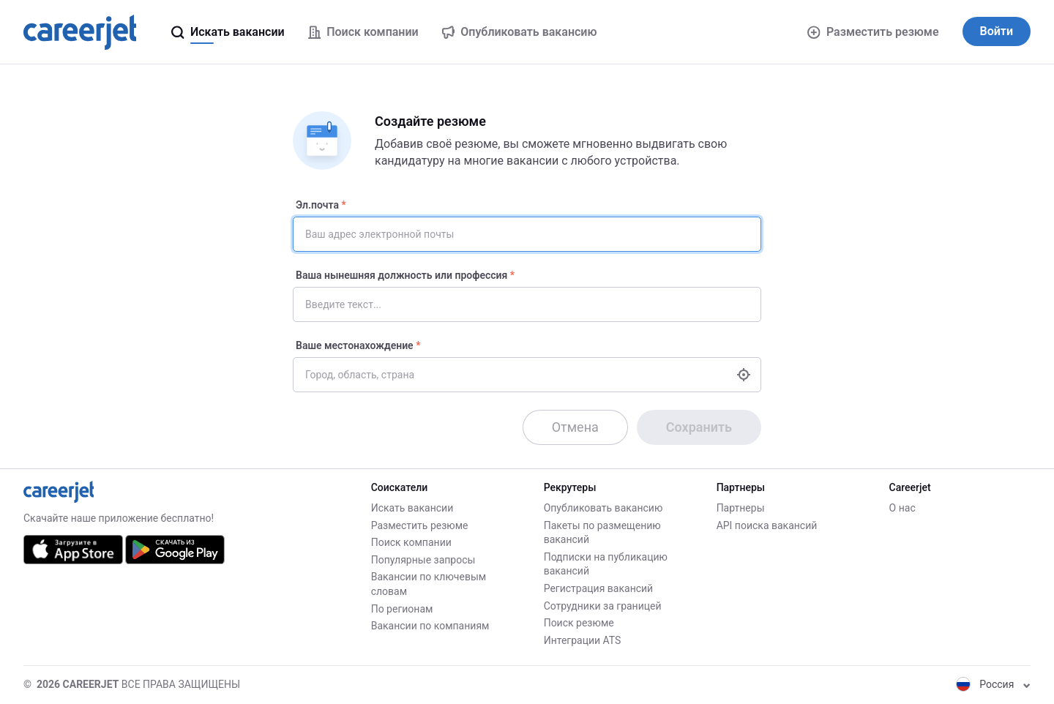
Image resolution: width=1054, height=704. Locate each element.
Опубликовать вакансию (603, 508)
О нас (902, 508)
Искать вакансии (412, 508)
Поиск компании (411, 542)
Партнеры (741, 508)
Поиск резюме (579, 623)
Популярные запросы (423, 560)
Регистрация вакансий (599, 588)
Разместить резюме (872, 32)
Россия (993, 684)
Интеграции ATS (582, 640)
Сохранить (699, 427)
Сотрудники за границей (603, 606)
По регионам (402, 609)
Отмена (575, 427)
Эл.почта (317, 205)
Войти (996, 31)
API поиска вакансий (767, 525)
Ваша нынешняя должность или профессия (401, 275)
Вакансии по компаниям (430, 626)
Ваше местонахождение (355, 345)
